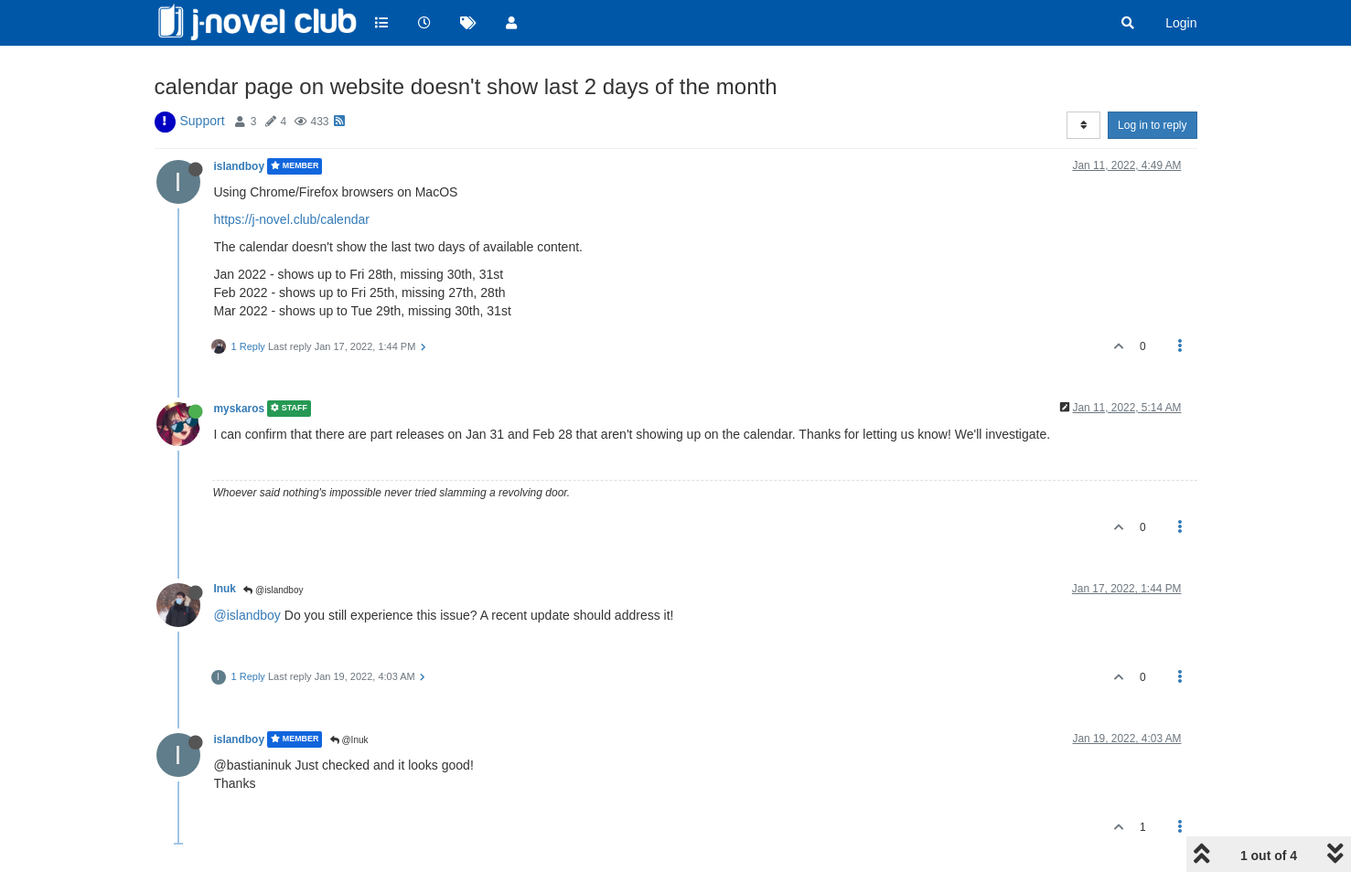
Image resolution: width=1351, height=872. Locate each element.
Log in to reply (1152, 125)
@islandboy (273, 590)
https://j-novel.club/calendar (292, 219)
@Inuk (349, 740)
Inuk (225, 588)
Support (202, 120)
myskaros (239, 408)
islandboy (239, 166)
